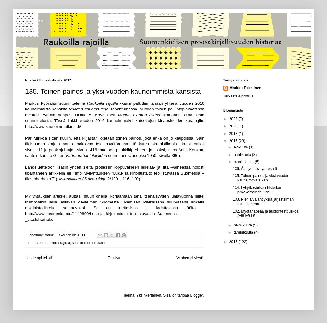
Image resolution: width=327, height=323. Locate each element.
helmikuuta (243, 225)
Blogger (196, 295)
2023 (234, 119)
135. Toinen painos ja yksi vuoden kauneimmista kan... (261, 178)
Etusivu (114, 258)
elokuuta (241, 147)
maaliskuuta (244, 162)
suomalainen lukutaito (88, 243)
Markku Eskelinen (245, 88)
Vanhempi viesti (189, 258)
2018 (234, 133)
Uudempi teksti (39, 258)
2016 (234, 242)
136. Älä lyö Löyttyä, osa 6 (255, 168)
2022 (234, 126)
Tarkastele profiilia (238, 96)
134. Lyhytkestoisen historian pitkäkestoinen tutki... (257, 190)
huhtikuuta (243, 155)
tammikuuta (244, 232)
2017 (234, 141)
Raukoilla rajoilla (34, 20)
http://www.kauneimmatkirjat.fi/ (53, 126)
